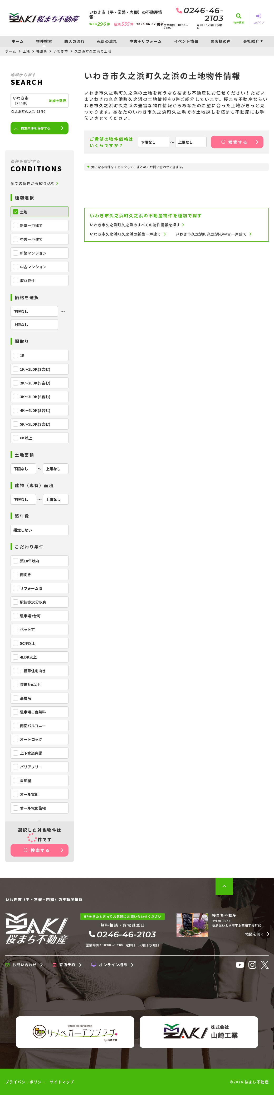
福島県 (41, 51)
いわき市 (60, 51)
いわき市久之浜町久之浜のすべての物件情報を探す (137, 225)
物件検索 (44, 41)
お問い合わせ (21, 965)
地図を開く (254, 934)
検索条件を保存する (32, 128)
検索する (37, 850)
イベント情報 (186, 41)
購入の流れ (74, 41)
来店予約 (64, 965)
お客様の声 (221, 41)
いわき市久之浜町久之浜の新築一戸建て (128, 234)
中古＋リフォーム (145, 41)
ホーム (18, 41)
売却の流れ (107, 41)
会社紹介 (251, 41)
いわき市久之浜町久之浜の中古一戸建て (213, 234)
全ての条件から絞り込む (35, 183)
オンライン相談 (109, 965)
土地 (26, 51)
